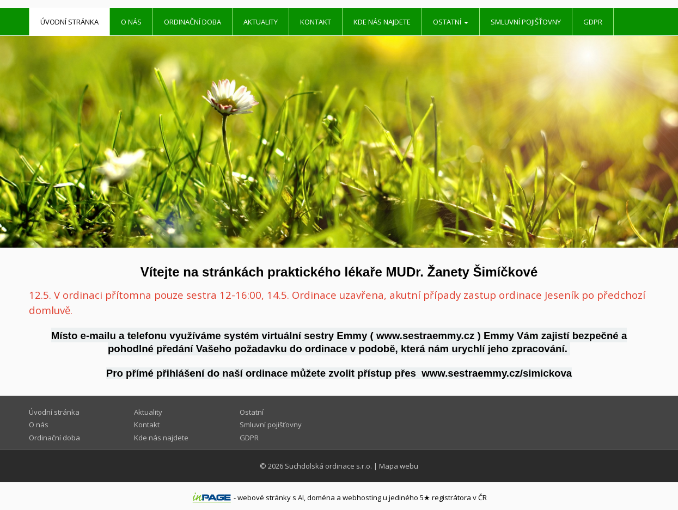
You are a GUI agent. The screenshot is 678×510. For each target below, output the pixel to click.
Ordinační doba (192, 22)
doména (321, 497)
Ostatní (450, 22)
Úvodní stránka (69, 22)
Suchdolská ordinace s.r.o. (328, 466)
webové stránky (264, 497)
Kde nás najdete (382, 22)
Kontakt (315, 22)
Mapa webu (398, 466)
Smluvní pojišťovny (526, 22)
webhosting (362, 497)
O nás (131, 22)
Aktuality (260, 22)
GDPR (592, 22)
